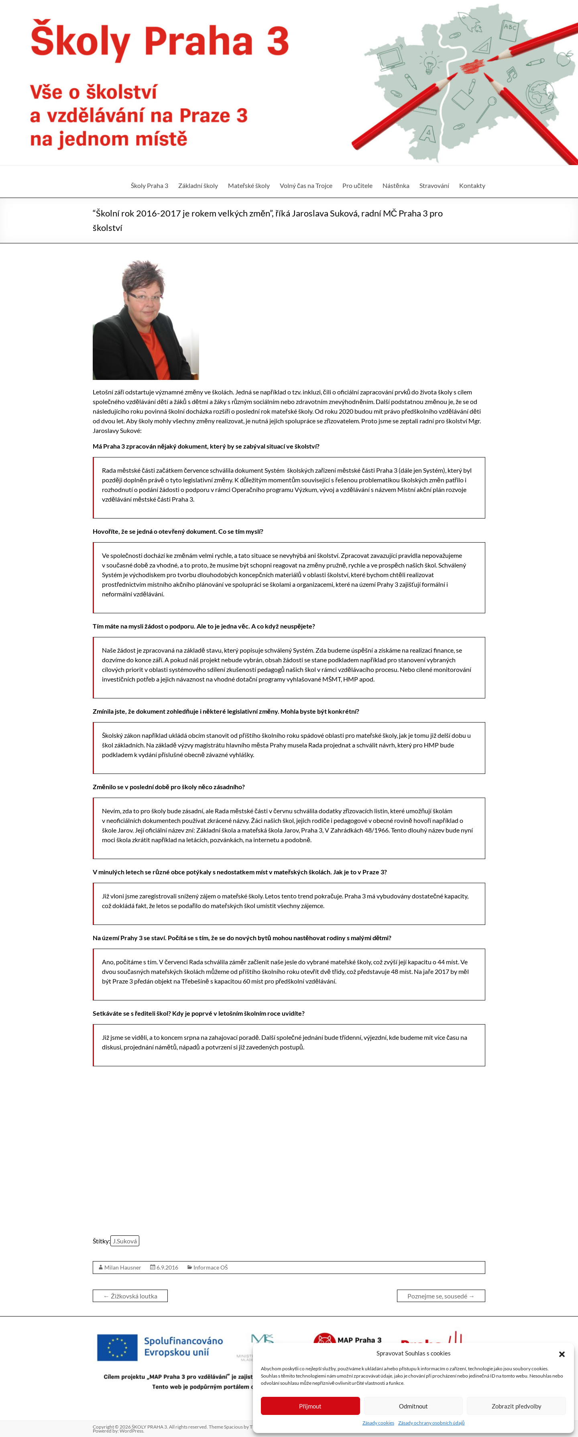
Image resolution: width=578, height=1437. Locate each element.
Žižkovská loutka (130, 1296)
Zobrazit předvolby (516, 1406)
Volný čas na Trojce (306, 185)
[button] (562, 1353)
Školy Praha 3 (149, 185)
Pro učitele (357, 185)
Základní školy (198, 185)
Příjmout (310, 1406)
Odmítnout (413, 1406)
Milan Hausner (122, 1267)
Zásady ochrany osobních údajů (431, 1423)
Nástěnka (396, 185)
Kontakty (472, 185)
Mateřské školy (249, 185)
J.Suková (125, 1241)
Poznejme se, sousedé (441, 1296)
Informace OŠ (210, 1267)
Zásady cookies (378, 1423)
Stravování (434, 185)
